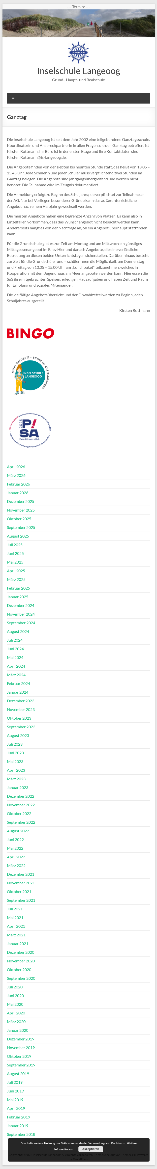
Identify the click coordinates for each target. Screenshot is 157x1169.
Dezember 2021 (20, 874)
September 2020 (21, 978)
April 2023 (16, 770)
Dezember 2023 (20, 700)
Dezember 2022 (20, 796)
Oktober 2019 (19, 1056)
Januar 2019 (17, 1125)
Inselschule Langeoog (78, 70)
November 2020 (21, 960)
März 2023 (16, 778)
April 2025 (16, 570)
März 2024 (16, 674)
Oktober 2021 (19, 891)
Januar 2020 (17, 1030)
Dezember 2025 (20, 501)
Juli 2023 (15, 744)
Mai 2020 (15, 1004)
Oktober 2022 (19, 813)
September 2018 (21, 1134)
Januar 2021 (17, 943)
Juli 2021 (15, 908)
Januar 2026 (17, 492)
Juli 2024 (15, 640)
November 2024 (21, 614)
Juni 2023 (15, 752)
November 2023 (21, 709)
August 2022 (18, 830)
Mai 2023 (15, 761)
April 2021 (16, 926)
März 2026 (16, 475)
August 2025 (18, 536)
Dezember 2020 (20, 952)
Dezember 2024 (20, 605)
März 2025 (16, 579)
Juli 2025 (15, 544)
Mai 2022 (15, 848)
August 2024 (18, 631)
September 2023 (21, 726)
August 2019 (18, 1073)
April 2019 (16, 1108)
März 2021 (16, 934)
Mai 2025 (15, 562)
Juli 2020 (15, 986)
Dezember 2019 (20, 1038)
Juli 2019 (15, 1082)
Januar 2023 (17, 787)
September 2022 (21, 822)
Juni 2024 (15, 648)
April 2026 (16, 466)
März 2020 (16, 1021)
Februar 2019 (18, 1117)
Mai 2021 (15, 917)
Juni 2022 (15, 839)
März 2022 (16, 865)
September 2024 (21, 622)
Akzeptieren (90, 1149)
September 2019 (21, 1064)
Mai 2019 (15, 1099)
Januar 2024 (17, 692)
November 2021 (21, 882)
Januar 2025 (17, 596)
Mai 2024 (15, 657)
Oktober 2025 (19, 518)
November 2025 (21, 510)
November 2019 (21, 1047)
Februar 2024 (18, 683)
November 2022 (21, 804)
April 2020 (16, 1012)
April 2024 (16, 666)
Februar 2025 (18, 588)
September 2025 (21, 527)
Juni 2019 (15, 1090)
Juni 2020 (15, 995)
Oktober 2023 (19, 718)
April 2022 (16, 856)
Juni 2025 (15, 553)
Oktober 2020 (19, 969)
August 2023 (18, 735)
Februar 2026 (18, 484)
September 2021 (21, 900)
